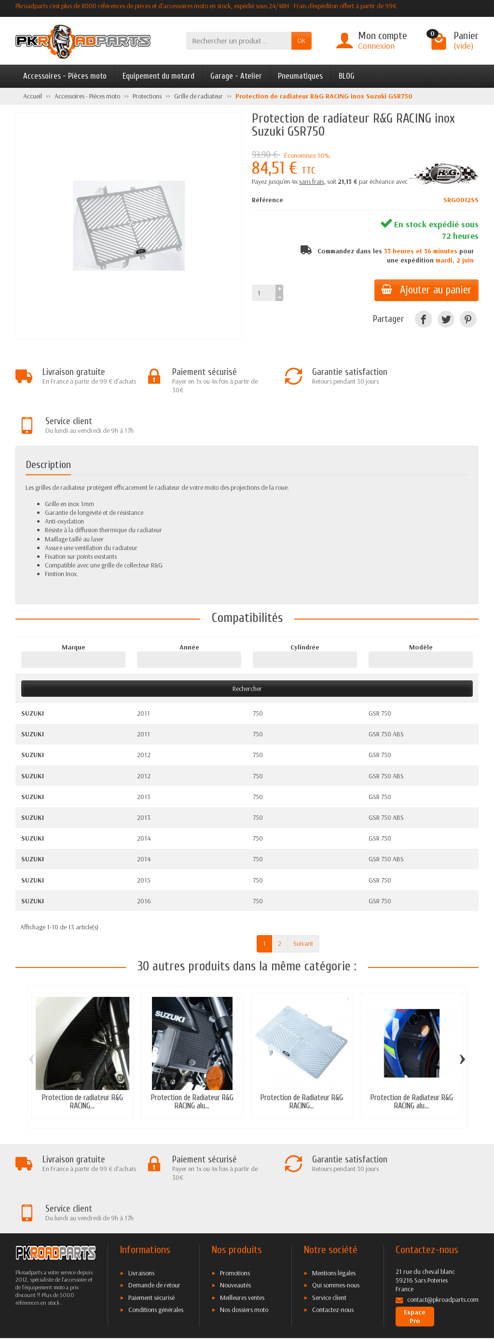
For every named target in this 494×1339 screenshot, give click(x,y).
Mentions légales (334, 1194)
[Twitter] (446, 319)
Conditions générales (155, 1231)
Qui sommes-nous (335, 1206)
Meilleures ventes (242, 1219)
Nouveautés (235, 1206)
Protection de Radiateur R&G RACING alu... (192, 1062)
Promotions (235, 1194)
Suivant (303, 904)
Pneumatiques (300, 76)
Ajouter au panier (425, 290)
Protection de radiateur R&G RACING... (82, 1062)
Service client (329, 1219)
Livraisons (141, 1194)
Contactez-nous (333, 1231)
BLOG (347, 76)
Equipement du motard (158, 76)
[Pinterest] (468, 319)
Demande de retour (154, 1206)
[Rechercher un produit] (238, 41)
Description (48, 425)
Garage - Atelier (236, 76)
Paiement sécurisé (151, 1219)
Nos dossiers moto (244, 1231)
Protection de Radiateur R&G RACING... (302, 1062)
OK (301, 40)
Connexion (376, 45)
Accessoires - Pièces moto (65, 76)
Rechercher (247, 649)
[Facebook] (423, 319)
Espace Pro (414, 1237)
